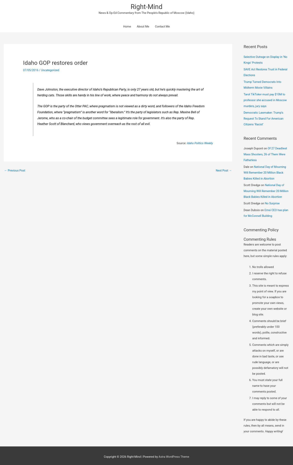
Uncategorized (50, 70)
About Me (143, 27)
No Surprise (272, 201)
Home (127, 27)
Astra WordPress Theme (174, 454)
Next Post (224, 170)
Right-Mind (146, 7)
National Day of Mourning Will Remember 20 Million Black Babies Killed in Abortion (265, 171)
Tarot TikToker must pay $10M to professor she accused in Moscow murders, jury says (265, 99)
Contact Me (162, 27)
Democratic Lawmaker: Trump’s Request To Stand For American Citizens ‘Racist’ (264, 117)
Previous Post (15, 170)
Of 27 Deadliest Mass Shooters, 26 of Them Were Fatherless (265, 153)
